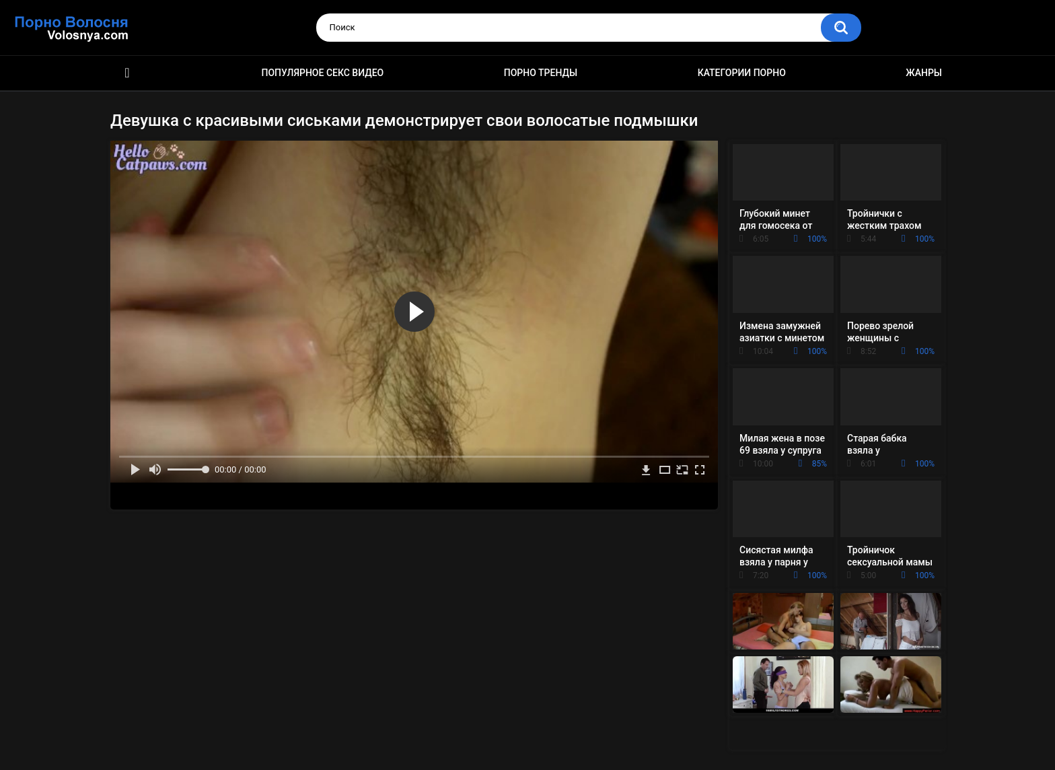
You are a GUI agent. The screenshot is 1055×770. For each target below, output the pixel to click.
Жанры (924, 72)
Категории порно (742, 72)
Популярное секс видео (323, 72)
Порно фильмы (127, 73)
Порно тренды (540, 72)
